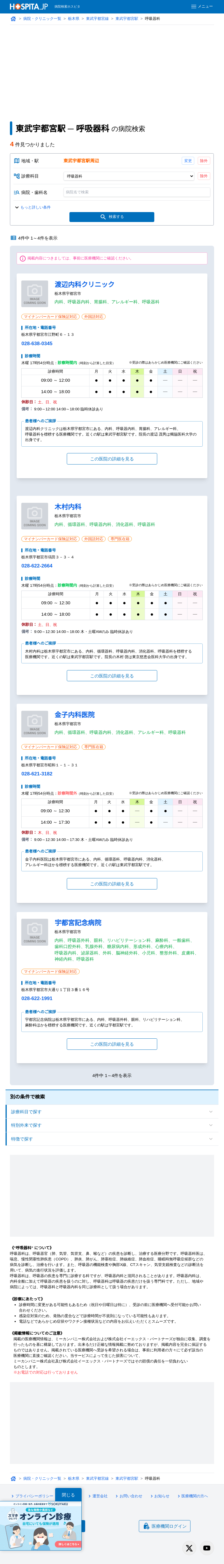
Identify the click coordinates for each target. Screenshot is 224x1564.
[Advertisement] (112, 69)
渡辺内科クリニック (84, 284)
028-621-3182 (36, 774)
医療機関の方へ (192, 1496)
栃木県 (73, 18)
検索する (112, 217)
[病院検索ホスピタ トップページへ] (29, 7)
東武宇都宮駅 (127, 18)
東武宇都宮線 (97, 18)
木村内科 (68, 507)
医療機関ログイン (165, 1525)
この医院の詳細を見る (112, 458)
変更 (188, 161)
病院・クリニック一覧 (42, 18)
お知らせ (159, 1496)
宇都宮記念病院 (78, 923)
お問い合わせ (128, 1496)
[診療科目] (129, 176)
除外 (204, 161)
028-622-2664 (36, 566)
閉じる (68, 1494)
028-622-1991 (36, 998)
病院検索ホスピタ (67, 6)
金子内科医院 (74, 715)
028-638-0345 (36, 343)
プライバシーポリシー (31, 1496)
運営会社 (97, 1496)
